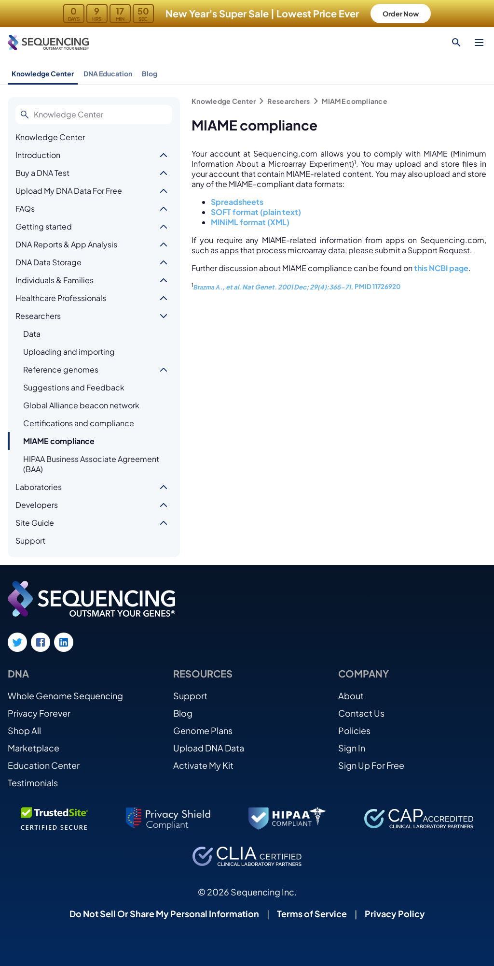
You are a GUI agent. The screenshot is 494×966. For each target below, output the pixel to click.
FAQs (25, 208)
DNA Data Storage (48, 262)
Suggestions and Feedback (73, 387)
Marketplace (33, 747)
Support (30, 540)
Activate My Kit (203, 765)
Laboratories (38, 487)
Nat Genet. (259, 287)
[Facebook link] (40, 642)
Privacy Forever (39, 713)
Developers (36, 505)
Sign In (351, 747)
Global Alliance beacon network (81, 405)
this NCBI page (441, 268)
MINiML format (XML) (250, 222)
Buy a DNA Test (42, 173)
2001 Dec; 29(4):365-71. (315, 287)
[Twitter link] (17, 642)
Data (32, 334)
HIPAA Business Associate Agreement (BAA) (91, 464)
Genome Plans (203, 730)
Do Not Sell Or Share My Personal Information (164, 913)
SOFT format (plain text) (256, 212)
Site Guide (34, 523)
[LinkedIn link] (63, 642)
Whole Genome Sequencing (65, 695)
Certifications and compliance (78, 423)
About (351, 695)
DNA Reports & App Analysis (66, 244)
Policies (354, 730)
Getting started (43, 226)
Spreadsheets (237, 202)
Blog (149, 73)
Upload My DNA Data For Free (68, 191)
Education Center (44, 765)
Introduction (37, 155)
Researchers (38, 316)
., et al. (231, 287)
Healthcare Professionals (60, 298)
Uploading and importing (69, 351)
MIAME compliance (59, 441)
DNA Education (107, 73)
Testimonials (33, 782)
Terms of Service (312, 913)
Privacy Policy (395, 913)
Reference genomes (60, 369)
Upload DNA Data (208, 747)
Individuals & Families (54, 280)
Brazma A (206, 287)
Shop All (24, 730)
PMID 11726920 (377, 287)
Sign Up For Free (371, 765)
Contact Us (361, 713)
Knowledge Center (43, 73)
